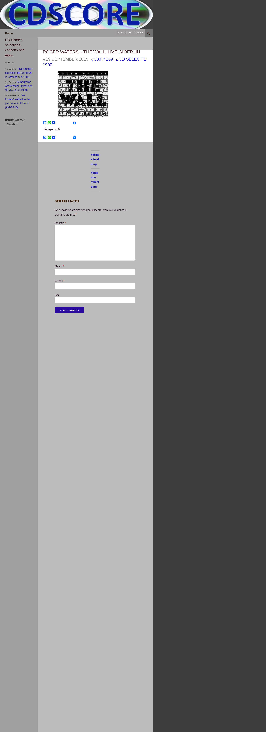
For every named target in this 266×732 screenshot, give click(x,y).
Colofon (139, 32)
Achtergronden (124, 32)
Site (57, 295)
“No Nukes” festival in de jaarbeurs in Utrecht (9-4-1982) (18, 72)
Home (9, 33)
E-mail (59, 280)
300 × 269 (103, 59)
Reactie (60, 223)
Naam (59, 266)
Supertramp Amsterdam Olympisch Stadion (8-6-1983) (18, 86)
